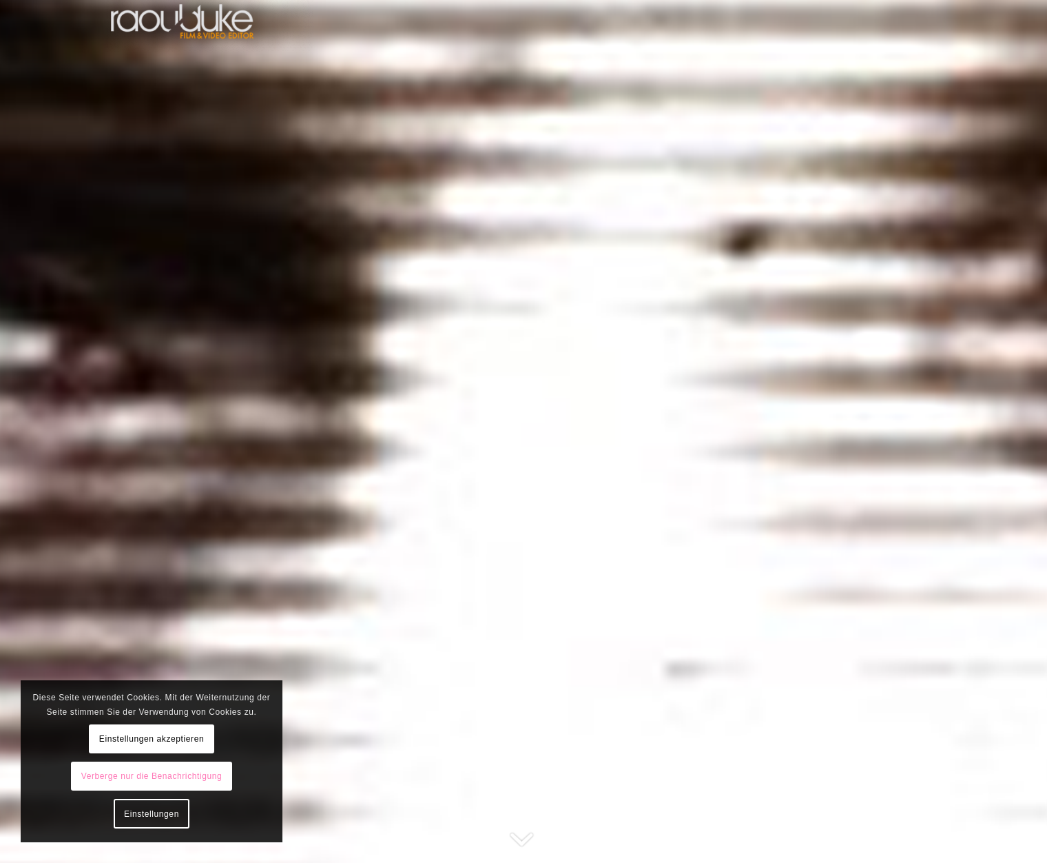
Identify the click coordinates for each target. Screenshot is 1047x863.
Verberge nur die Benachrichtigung (151, 776)
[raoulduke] (210, 26)
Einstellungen (151, 814)
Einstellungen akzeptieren (151, 739)
